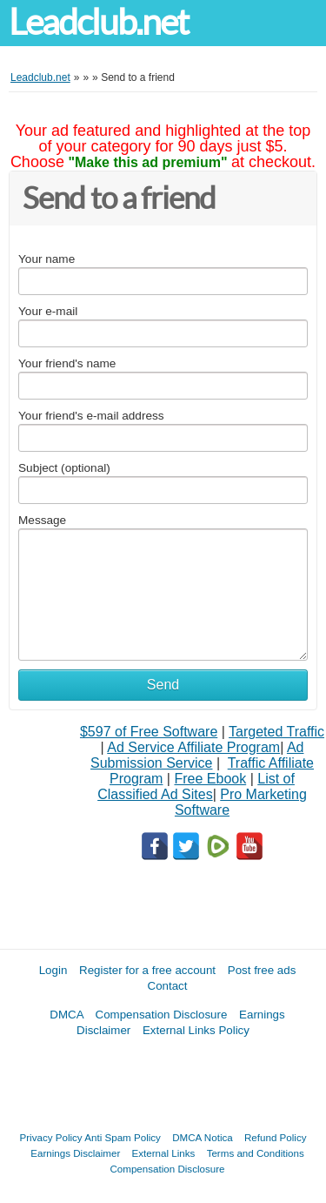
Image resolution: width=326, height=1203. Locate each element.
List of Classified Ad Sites (196, 786)
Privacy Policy (51, 1137)
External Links (164, 1153)
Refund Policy (275, 1137)
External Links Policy (196, 1030)
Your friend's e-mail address (91, 415)
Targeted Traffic (276, 731)
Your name (46, 258)
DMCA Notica (202, 1137)
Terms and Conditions (255, 1153)
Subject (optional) (64, 467)
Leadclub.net (98, 22)
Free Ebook (210, 778)
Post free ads (262, 970)
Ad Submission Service (196, 755)
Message (42, 520)
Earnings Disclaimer (75, 1153)
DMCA (66, 1014)
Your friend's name (67, 363)
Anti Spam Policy (122, 1137)
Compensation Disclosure (162, 1014)
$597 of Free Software (148, 731)
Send (163, 684)
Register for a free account (147, 970)
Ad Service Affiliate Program (193, 747)
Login (53, 970)
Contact (168, 985)
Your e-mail (47, 311)
